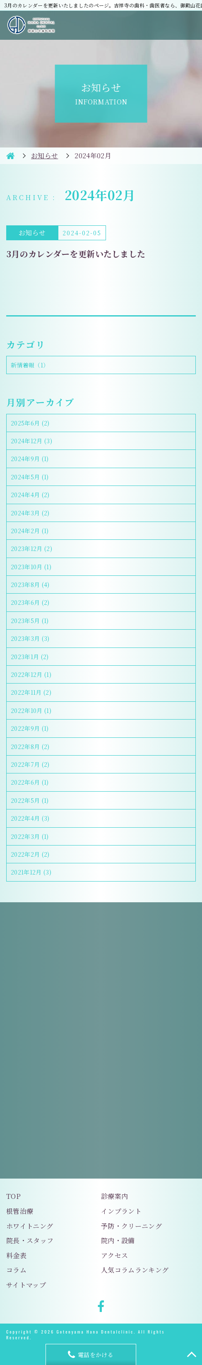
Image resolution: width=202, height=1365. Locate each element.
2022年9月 (30, 728)
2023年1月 (30, 656)
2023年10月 (31, 567)
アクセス (114, 1255)
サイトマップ (26, 1285)
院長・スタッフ (29, 1240)
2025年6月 (30, 423)
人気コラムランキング (134, 1270)
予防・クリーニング (131, 1226)
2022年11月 (31, 692)
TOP (13, 1196)
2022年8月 (30, 746)
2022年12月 (31, 674)
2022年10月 (31, 710)
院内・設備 (118, 1240)
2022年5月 (30, 800)
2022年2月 (30, 854)
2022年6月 (30, 782)
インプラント (121, 1211)
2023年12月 (31, 548)
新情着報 (30, 365)
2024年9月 (30, 458)
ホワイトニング (29, 1226)
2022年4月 (30, 818)
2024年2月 (30, 531)
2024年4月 (30, 494)
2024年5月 (30, 477)
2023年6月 (30, 602)
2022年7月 (30, 764)
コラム (16, 1270)
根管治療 (19, 1211)
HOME (10, 155)
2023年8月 (30, 584)
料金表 (16, 1255)
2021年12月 (31, 872)
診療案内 (114, 1196)
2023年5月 (30, 620)
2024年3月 (30, 513)
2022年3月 (30, 836)
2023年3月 (30, 638)
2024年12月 (31, 441)
